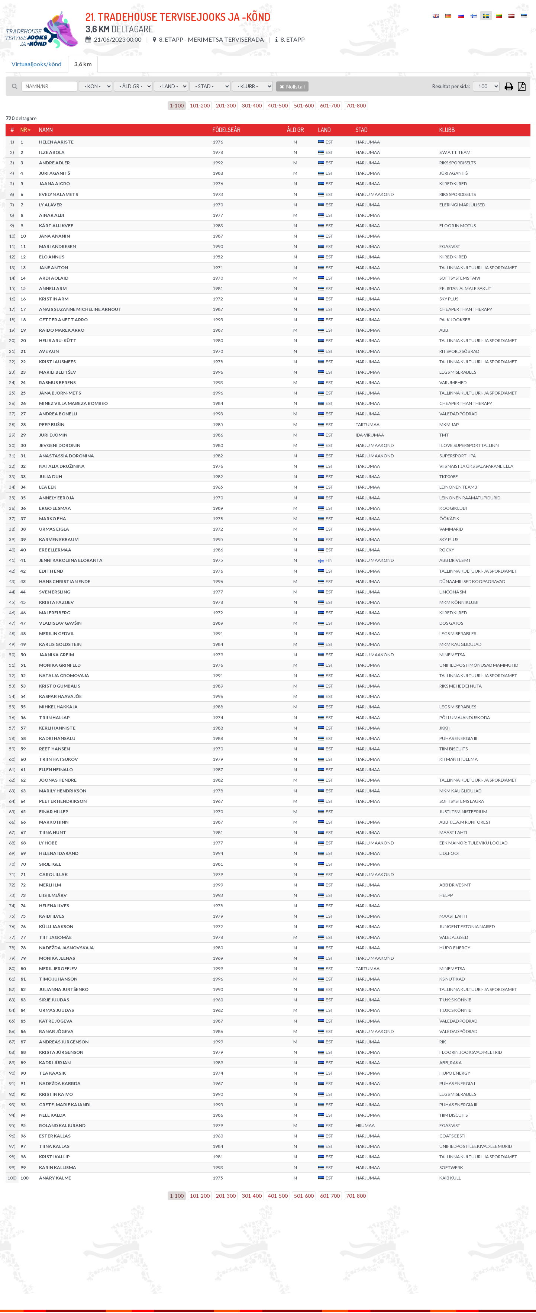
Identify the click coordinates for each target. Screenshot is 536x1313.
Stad (362, 129)
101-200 (200, 105)
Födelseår (226, 129)
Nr (23, 129)
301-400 (252, 105)
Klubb (447, 129)
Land (324, 129)
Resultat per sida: (451, 86)
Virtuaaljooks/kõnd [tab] (36, 63)
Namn (46, 129)
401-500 (278, 105)
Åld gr (295, 129)
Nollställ (292, 86)
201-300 (226, 105)
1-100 (177, 105)
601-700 (330, 105)
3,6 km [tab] (83, 63)
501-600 (304, 105)
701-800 (356, 105)
